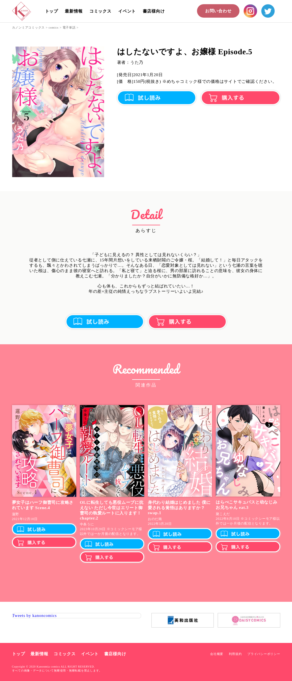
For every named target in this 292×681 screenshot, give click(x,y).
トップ (51, 11)
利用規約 (235, 654)
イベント (127, 11)
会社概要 (216, 654)
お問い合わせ (218, 11)
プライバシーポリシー (263, 654)
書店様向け (154, 11)
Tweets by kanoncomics (34, 615)
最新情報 (73, 11)
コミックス (100, 11)
